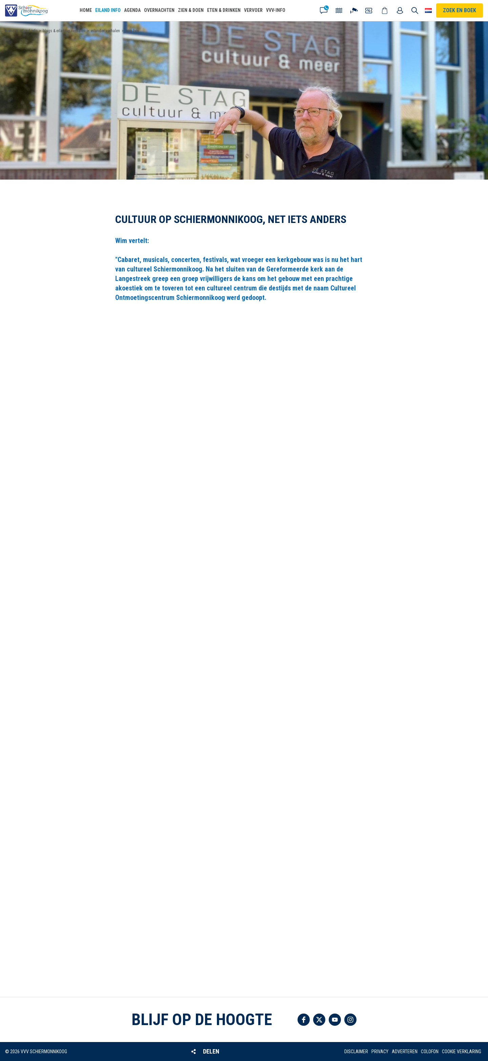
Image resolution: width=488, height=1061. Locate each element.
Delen (211, 1051)
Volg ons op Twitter (319, 1020)
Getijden (339, 10)
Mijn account (400, 10)
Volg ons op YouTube (335, 1020)
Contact (324, 10)
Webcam (354, 10)
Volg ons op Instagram (350, 1020)
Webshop (385, 10)
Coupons (370, 10)
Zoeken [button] (415, 10)
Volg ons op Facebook (304, 1020)
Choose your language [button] (428, 10)
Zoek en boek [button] (459, 10)
